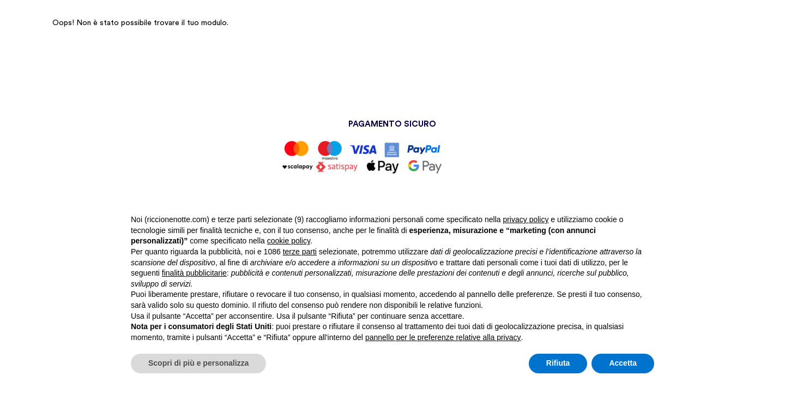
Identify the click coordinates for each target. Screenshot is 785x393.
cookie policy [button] (288, 240)
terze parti (300, 251)
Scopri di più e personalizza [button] (198, 363)
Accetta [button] (623, 363)
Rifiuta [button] (558, 363)
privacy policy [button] (525, 219)
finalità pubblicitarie (194, 273)
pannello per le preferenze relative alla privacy (443, 337)
